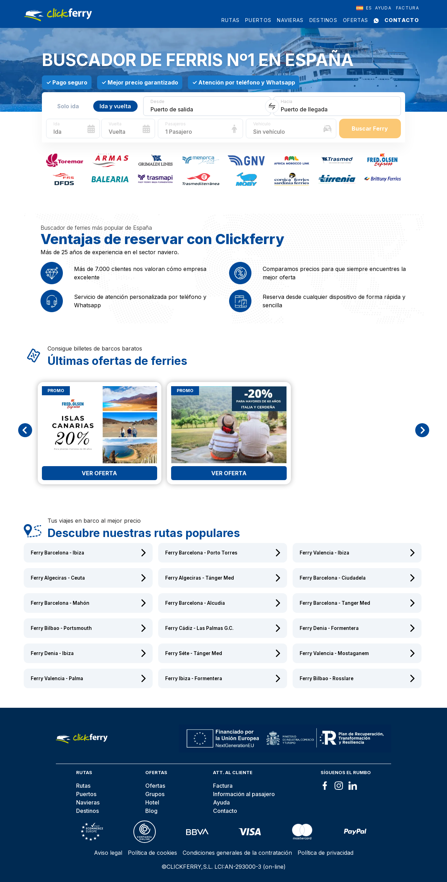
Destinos (323, 20)
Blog (151, 810)
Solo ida (68, 106)
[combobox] (364, 8)
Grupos (154, 794)
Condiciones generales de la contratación (237, 852)
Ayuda (383, 7)
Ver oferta (99, 473)
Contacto (401, 20)
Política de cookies (152, 852)
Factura (407, 7)
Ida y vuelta (115, 106)
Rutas (230, 20)
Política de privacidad (325, 852)
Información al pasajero (244, 794)
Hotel (152, 802)
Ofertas (355, 20)
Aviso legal (108, 852)
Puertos (258, 20)
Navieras (290, 20)
